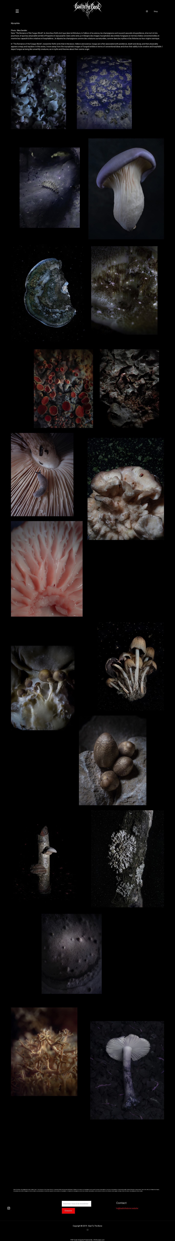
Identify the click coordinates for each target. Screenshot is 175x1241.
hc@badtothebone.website (127, 1208)
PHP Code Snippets (77, 1240)
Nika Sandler (22, 30)
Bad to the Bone (125, 1191)
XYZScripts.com (99, 1240)
